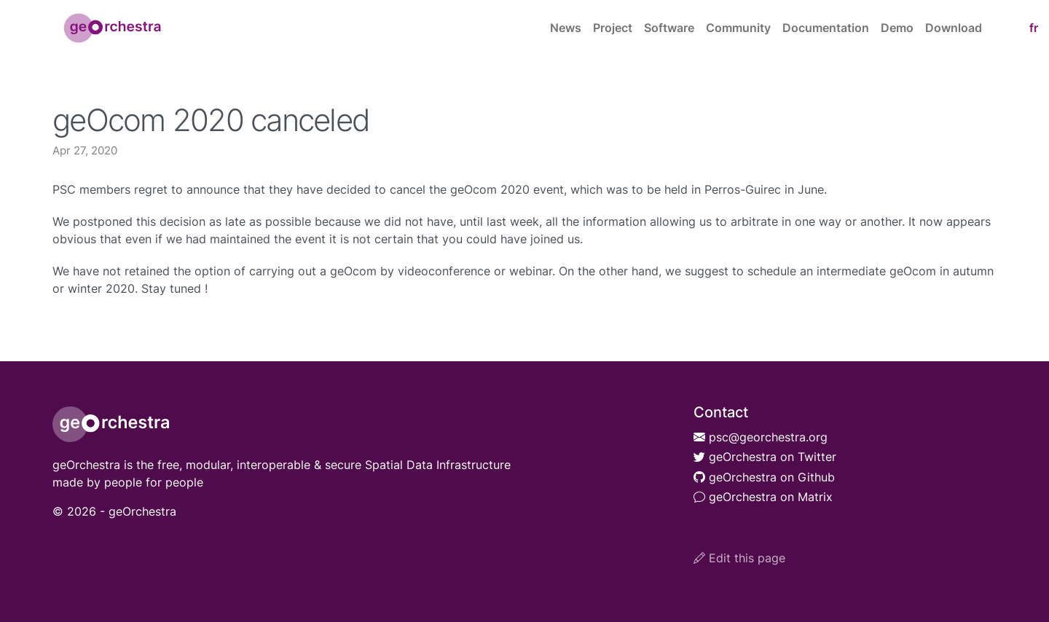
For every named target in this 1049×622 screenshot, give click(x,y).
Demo (897, 27)
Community (738, 27)
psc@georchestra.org (761, 437)
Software (669, 27)
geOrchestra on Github (764, 477)
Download (953, 27)
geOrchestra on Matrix (763, 496)
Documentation (825, 27)
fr (1033, 27)
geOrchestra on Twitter (765, 456)
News (565, 27)
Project (612, 27)
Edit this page (739, 558)
